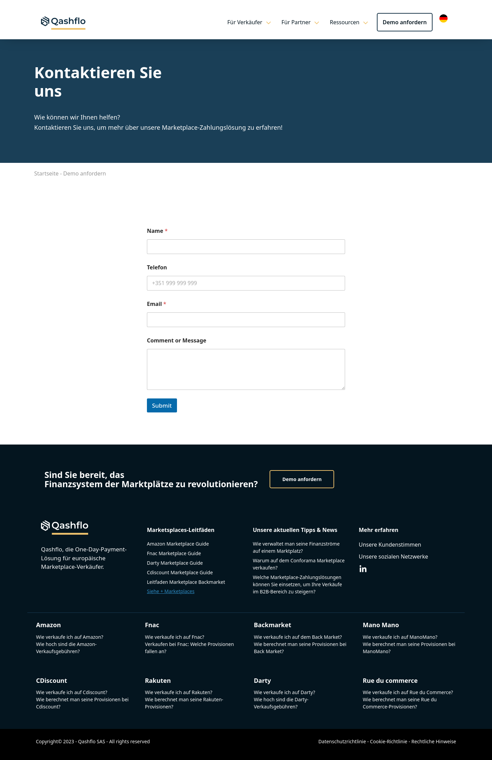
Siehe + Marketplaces (170, 591)
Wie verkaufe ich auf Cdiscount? (71, 692)
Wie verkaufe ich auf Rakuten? (178, 692)
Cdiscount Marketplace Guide (180, 572)
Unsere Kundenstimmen (390, 544)
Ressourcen (352, 22)
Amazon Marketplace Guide (178, 543)
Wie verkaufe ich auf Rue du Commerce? (408, 692)
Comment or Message (176, 340)
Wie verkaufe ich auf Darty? (284, 692)
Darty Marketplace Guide (175, 563)
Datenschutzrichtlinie (342, 741)
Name (157, 231)
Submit (162, 405)
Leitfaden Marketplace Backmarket (186, 582)
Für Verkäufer (252, 22)
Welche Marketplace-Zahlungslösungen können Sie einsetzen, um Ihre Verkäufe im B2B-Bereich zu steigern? (297, 584)
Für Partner (304, 22)
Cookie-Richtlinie (388, 741)
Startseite (46, 173)
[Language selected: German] (445, 18)
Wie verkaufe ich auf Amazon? (69, 637)
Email (156, 304)
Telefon (157, 267)
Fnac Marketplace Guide (174, 553)
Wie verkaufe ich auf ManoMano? (400, 637)
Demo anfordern (405, 22)
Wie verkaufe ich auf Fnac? (174, 637)
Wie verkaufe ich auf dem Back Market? (298, 637)
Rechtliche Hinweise (433, 741)
